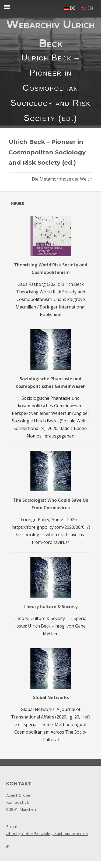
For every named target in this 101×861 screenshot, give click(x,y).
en (87, 8)
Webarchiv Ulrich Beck (50, 34)
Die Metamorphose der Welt (60, 179)
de (69, 8)
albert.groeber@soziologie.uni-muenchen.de (47, 833)
